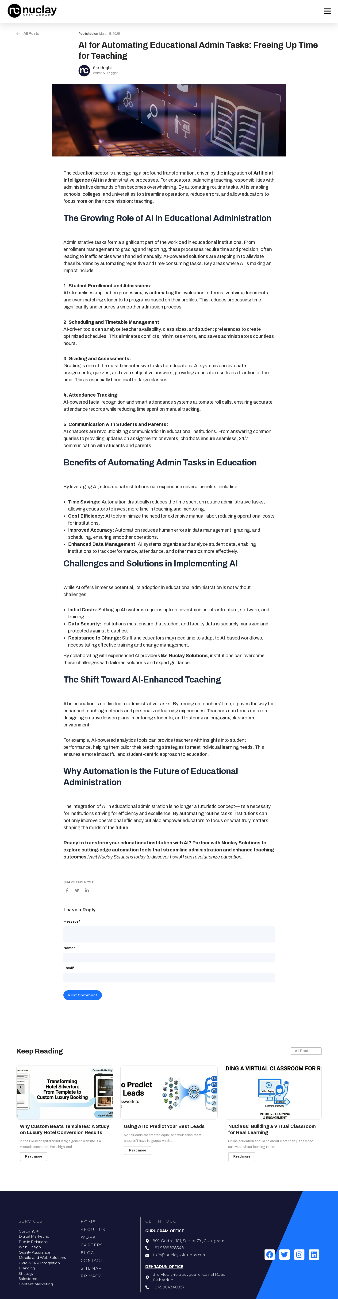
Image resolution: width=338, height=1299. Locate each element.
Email (68, 968)
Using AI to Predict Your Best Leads (164, 1126)
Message (71, 921)
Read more (33, 1156)
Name (69, 948)
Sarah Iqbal (103, 68)
